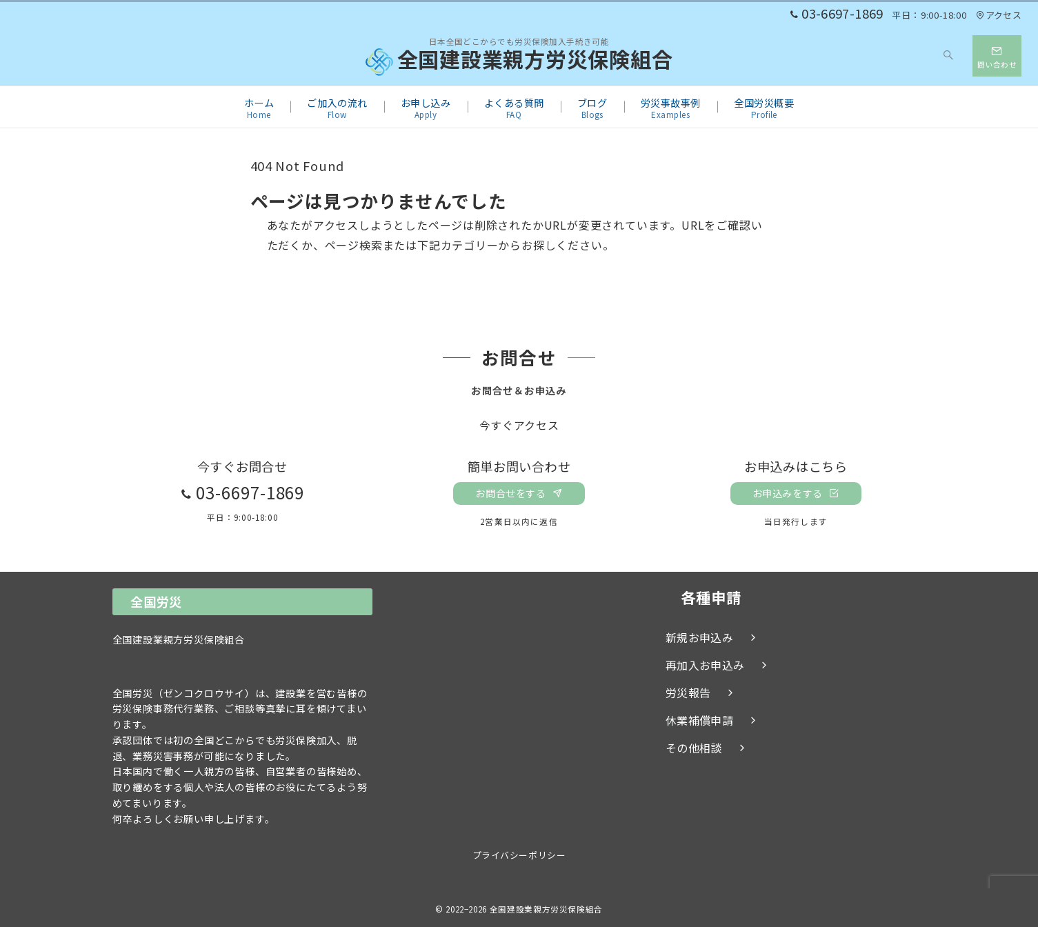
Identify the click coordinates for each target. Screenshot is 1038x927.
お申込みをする (795, 493)
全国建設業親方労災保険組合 (519, 62)
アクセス (998, 14)
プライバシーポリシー (519, 854)
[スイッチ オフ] (949, 56)
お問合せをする (518, 493)
